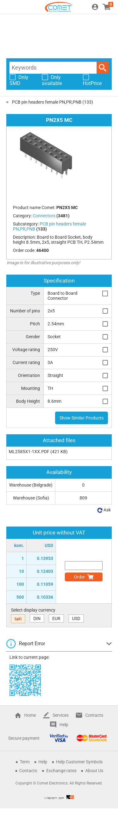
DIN (37, 618)
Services (61, 715)
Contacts (94, 715)
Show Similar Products (81, 417)
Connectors (44, 215)
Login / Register (95, 7)
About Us (94, 770)
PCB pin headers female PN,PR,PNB (46, 102)
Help (63, 724)
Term (25, 761)
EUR (56, 618)
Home (30, 715)
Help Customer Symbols (79, 761)
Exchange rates (61, 770)
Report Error (32, 644)
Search (103, 68)
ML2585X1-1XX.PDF (29, 451)
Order (79, 576)
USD (76, 618)
